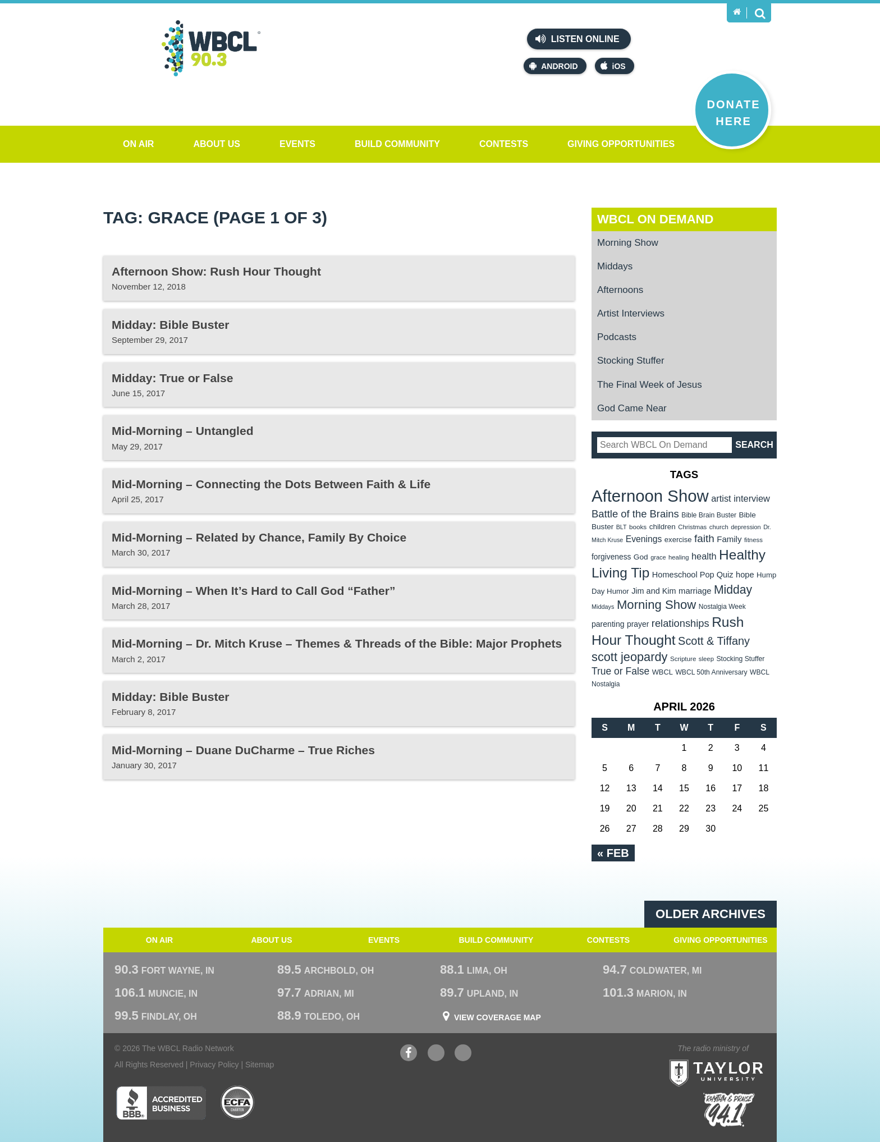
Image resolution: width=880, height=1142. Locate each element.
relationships (680, 623)
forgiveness (611, 557)
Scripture (683, 658)
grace (658, 557)
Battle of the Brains (635, 514)
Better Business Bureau (160, 1102)
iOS (613, 66)
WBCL (662, 672)
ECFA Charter (238, 1102)
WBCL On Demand (655, 219)
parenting (608, 624)
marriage (695, 590)
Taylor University (737, 1059)
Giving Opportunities (621, 144)
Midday (733, 589)
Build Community (397, 144)
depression (746, 527)
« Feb (613, 853)
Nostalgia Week (722, 607)
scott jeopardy (629, 657)
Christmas (692, 527)
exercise (678, 539)
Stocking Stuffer (630, 360)
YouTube (436, 1054)
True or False (620, 671)
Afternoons (620, 290)
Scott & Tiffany (714, 641)
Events (297, 144)
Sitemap (259, 1064)
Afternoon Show (650, 496)
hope (745, 574)
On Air (138, 144)
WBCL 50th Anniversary (711, 672)
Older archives (711, 914)
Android (553, 66)
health (704, 556)
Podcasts (616, 337)
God (641, 557)
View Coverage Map (497, 1017)
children (662, 526)
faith (704, 538)
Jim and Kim (653, 590)
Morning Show (627, 242)
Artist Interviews (630, 313)
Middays (614, 266)
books (638, 526)
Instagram (463, 1054)
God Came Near (632, 408)
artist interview (740, 498)
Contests (503, 144)
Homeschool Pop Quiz (693, 574)
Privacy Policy (214, 1064)
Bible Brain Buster (708, 515)
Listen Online (577, 38)
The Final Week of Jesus (649, 384)
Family (729, 539)
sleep (706, 658)
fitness (753, 539)
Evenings (644, 539)
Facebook (408, 1054)
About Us (216, 144)
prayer (638, 624)
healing (678, 557)
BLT (621, 527)
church (718, 527)
